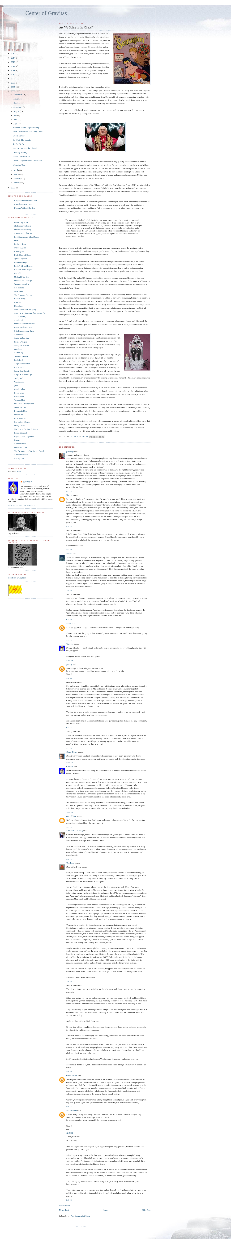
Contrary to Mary (20, 152)
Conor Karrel (71, 752)
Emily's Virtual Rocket (23, 266)
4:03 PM (69, 491)
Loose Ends (19, 393)
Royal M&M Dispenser (24, 436)
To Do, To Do (18, 144)
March (16, 174)
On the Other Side (21, 338)
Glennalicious (20, 443)
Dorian (69, 553)
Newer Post (64, 1210)
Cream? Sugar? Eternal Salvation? (27, 160)
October (17, 103)
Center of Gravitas (46, 13)
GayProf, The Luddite (22, 140)
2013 (13, 62)
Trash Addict (19, 400)
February (17, 178)
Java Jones (18, 291)
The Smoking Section (23, 295)
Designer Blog (20, 244)
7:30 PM (69, 981)
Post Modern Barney (22, 229)
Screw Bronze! (20, 407)
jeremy (69, 664)
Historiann (18, 306)
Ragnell (17, 273)
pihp (16, 385)
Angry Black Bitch (22, 364)
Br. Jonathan (71, 1110)
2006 (13, 91)
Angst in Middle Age (23, 374)
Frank (68, 623)
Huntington (19, 251)
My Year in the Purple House (26, 429)
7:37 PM (69, 550)
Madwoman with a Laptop (25, 309)
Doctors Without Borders (24, 208)
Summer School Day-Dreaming (26, 127)
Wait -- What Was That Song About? (28, 131)
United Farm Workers (23, 204)
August (16, 111)
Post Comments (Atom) (80, 1216)
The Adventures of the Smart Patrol (29, 451)
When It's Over (19, 165)
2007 (13, 87)
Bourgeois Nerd (20, 411)
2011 (13, 70)
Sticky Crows (19, 425)
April (15, 170)
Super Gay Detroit (21, 371)
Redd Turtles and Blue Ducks (26, 237)
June (15, 119)
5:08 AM (69, 678)
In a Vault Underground (24, 403)
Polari (16, 240)
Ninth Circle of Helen (23, 233)
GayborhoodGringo (22, 422)
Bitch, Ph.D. (19, 367)
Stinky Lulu (19, 378)
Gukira (17, 440)
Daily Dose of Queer (22, 255)
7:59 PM (69, 590)
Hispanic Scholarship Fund (25, 200)
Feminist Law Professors (24, 323)
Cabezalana (19, 288)
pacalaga (69, 451)
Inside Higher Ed (21, 222)
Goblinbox (18, 334)
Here (19, 471)
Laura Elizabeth (20, 433)
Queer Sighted (20, 248)
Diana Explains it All (21, 156)
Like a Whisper (20, 342)
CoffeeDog (18, 352)
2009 (13, 78)
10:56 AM (69, 763)
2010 (13, 74)
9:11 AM (69, 748)
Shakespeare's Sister (22, 226)
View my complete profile (21, 505)
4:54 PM (69, 526)
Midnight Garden (21, 277)
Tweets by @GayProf (17, 578)
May (15, 124)
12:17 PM (69, 1133)
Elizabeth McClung (74, 830)
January (17, 182)
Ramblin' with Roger (23, 269)
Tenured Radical (21, 356)
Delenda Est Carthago (23, 280)
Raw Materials (20, 418)
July (15, 115)
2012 (13, 66)
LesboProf (18, 360)
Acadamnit (18, 320)
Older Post (146, 1210)
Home (105, 1210)
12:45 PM (69, 812)
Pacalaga (17, 349)
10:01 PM (69, 661)
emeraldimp (71, 816)
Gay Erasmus (71, 1075)
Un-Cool (17, 302)
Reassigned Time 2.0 (23, 327)
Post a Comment (64, 1205)
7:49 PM (69, 1072)
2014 (13, 58)
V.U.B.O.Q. (19, 382)
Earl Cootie (19, 396)
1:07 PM (69, 827)
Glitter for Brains (21, 454)
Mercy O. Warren (21, 345)
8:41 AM (69, 728)
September (18, 107)
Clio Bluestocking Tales (24, 331)
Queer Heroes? (19, 136)
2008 (13, 83)
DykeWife (18, 414)
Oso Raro (70, 863)
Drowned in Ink (20, 447)
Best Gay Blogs (20, 262)
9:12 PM (69, 640)
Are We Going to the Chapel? (25, 148)
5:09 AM (69, 1107)
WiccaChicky (19, 298)
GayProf (69, 644)
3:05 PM (69, 1200)
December (18, 94)
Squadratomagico (21, 284)
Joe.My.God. (19, 458)
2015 (13, 53)
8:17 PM (69, 620)
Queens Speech (20, 258)
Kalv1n (69, 495)
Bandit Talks (19, 389)
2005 (13, 188)
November (18, 99)
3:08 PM (69, 859)
